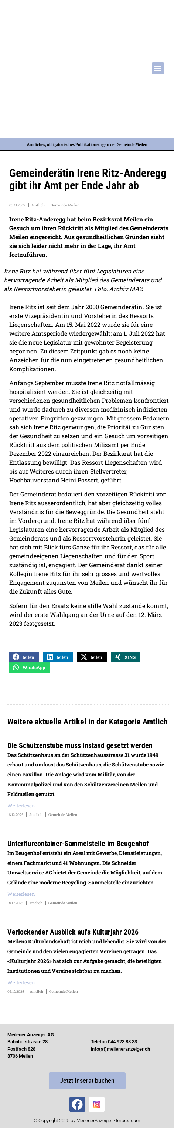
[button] (158, 68)
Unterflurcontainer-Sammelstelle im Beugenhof (78, 843)
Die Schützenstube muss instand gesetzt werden (80, 745)
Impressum (128, 1120)
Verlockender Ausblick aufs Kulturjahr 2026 (73, 932)
